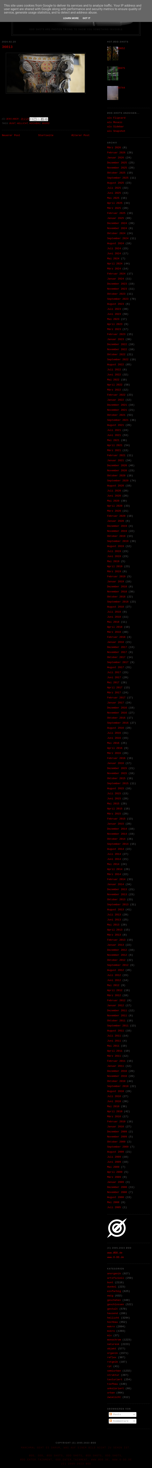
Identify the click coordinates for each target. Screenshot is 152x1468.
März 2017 (114, 692)
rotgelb (112, 1361)
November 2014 (117, 834)
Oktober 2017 (116, 657)
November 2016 (117, 712)
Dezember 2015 (117, 768)
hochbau (35, 123)
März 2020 (114, 511)
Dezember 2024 (117, 223)
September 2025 (117, 177)
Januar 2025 (115, 218)
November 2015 (117, 773)
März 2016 (114, 753)
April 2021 (114, 445)
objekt (111, 1348)
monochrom (114, 1339)
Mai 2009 (113, 1167)
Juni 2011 (114, 1040)
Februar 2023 (116, 334)
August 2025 (115, 182)
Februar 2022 (116, 394)
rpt (109, 1366)
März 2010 (114, 1116)
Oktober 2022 (116, 354)
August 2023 (115, 304)
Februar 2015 (116, 818)
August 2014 (115, 849)
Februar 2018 (116, 637)
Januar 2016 (115, 763)
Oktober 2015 (116, 778)
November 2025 (117, 167)
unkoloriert (115, 1388)
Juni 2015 (114, 798)
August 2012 (115, 970)
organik (112, 1353)
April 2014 (114, 869)
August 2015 (115, 788)
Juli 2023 (114, 309)
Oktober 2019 (116, 536)
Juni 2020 (114, 495)
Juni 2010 (114, 1101)
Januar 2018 (115, 642)
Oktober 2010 (116, 1081)
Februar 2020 (116, 516)
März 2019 (114, 571)
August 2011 (115, 1030)
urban (111, 1392)
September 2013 (117, 904)
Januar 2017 (115, 702)
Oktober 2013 (116, 899)
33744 (121, 87)
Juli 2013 (114, 914)
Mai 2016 (113, 743)
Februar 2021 (116, 455)
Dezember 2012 (117, 950)
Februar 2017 (116, 697)
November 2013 (117, 894)
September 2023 (117, 299)
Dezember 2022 (117, 344)
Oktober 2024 (116, 233)
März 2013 (114, 934)
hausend (112, 1313)
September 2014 (117, 844)
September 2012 (117, 965)
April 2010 (114, 1111)
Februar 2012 (116, 1000)
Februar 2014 (116, 879)
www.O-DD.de (115, 1257)
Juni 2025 (114, 193)
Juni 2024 (114, 253)
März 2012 (114, 995)
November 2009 (117, 1136)
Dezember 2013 (117, 889)
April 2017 (114, 687)
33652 (121, 48)
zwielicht (114, 1397)
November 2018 (117, 591)
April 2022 (114, 384)
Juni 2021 (114, 435)
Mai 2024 (113, 258)
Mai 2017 (113, 682)
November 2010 (117, 1076)
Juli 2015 (114, 793)
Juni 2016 (114, 738)
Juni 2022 (114, 374)
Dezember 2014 (117, 828)
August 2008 (115, 1197)
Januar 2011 (115, 1066)
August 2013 (115, 909)
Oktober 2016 (116, 717)
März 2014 (114, 874)
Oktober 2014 (116, 839)
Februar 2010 (116, 1121)
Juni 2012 (114, 980)
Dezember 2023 (117, 283)
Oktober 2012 (116, 960)
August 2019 (115, 546)
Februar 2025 (116, 213)
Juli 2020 (114, 490)
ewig (110, 1295)
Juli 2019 (114, 551)
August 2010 (115, 1091)
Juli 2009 (114, 1156)
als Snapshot (116, 131)
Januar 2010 (115, 1126)
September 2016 (117, 722)
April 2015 (114, 808)
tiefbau (112, 1384)
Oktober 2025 (116, 172)
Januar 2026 (115, 157)
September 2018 (117, 601)
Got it (86, 18)
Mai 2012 (113, 985)
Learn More (71, 18)
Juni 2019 (114, 556)
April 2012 (114, 990)
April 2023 (114, 324)
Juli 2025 (114, 188)
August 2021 (115, 425)
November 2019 (117, 531)
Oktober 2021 (116, 415)
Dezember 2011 (117, 1010)
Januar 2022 (115, 399)
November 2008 (117, 1192)
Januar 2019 (115, 581)
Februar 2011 (116, 1061)
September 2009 (117, 1146)
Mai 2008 (113, 1202)
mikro (45, 123)
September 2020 (117, 480)
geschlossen (115, 1304)
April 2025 (114, 203)
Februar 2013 (116, 939)
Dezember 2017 (117, 647)
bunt (13, 123)
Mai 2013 (113, 924)
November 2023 (117, 288)
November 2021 (117, 410)
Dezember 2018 (117, 586)
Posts (115, 1414)
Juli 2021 (114, 430)
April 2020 (114, 505)
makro (111, 1326)
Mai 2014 (113, 864)
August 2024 (115, 243)
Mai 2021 (113, 440)
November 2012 (117, 955)
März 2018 (114, 632)
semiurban (114, 1370)
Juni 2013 (114, 919)
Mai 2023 (113, 319)
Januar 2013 (115, 945)
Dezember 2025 (117, 162)
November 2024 (117, 228)
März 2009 (114, 1177)
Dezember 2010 (117, 1071)
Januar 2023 (115, 339)
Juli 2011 (114, 1035)
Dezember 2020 (117, 465)
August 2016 (115, 728)
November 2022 (117, 349)
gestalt (112, 1308)
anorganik (114, 1273)
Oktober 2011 (116, 1020)
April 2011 (114, 1051)
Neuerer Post (11, 135)
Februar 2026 (116, 152)
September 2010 (117, 1086)
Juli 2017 (114, 672)
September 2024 (117, 238)
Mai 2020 (113, 500)
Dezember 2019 (117, 526)
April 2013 (114, 929)
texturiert (114, 1379)
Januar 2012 (115, 1005)
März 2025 (114, 208)
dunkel (111, 1286)
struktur (113, 1375)
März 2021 (114, 450)
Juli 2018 (114, 611)
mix (109, 1335)
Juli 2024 (114, 248)
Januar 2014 (115, 884)
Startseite (45, 135)
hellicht (22, 123)
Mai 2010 (113, 1106)
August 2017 (115, 667)
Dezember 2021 (117, 405)
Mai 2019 (113, 561)
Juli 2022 (114, 369)
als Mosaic (114, 122)
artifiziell (115, 1278)
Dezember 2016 (117, 707)
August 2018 (115, 606)
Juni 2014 (114, 859)
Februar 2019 (116, 576)
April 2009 (114, 1172)
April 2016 (114, 748)
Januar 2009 (115, 1182)
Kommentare (119, 1421)
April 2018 (114, 627)
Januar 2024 (115, 278)
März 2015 (114, 813)
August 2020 (115, 485)
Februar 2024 (116, 273)
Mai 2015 (113, 803)
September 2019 (117, 541)
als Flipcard (116, 117)
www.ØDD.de (114, 1252)
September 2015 (117, 783)
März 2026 (114, 147)
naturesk (113, 1344)
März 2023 (114, 329)
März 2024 (114, 268)
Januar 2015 (115, 823)
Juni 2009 (114, 1162)
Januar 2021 (115, 460)
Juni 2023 (114, 314)
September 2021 (117, 420)
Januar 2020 (115, 521)
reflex (111, 1357)
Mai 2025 (113, 198)
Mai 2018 (113, 622)
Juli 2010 (114, 1096)
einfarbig (114, 1291)
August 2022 (115, 364)
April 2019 (114, 566)
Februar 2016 (116, 758)
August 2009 (115, 1151)
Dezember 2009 (117, 1131)
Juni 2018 (114, 617)
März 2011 (114, 1056)
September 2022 (117, 359)
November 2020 (117, 470)
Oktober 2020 (116, 475)
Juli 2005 (114, 1207)
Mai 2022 (113, 379)
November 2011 (117, 1015)
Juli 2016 (114, 733)
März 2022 (114, 389)
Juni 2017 (114, 677)
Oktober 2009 (116, 1141)
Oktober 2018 (116, 596)
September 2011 (117, 1025)
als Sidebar (115, 126)
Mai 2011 (113, 1045)
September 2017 (117, 662)
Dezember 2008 (117, 1187)
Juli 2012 (114, 975)
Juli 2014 (114, 854)
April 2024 (114, 263)
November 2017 (117, 652)
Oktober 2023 (116, 294)
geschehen (114, 1300)
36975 (121, 68)
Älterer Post (80, 135)
